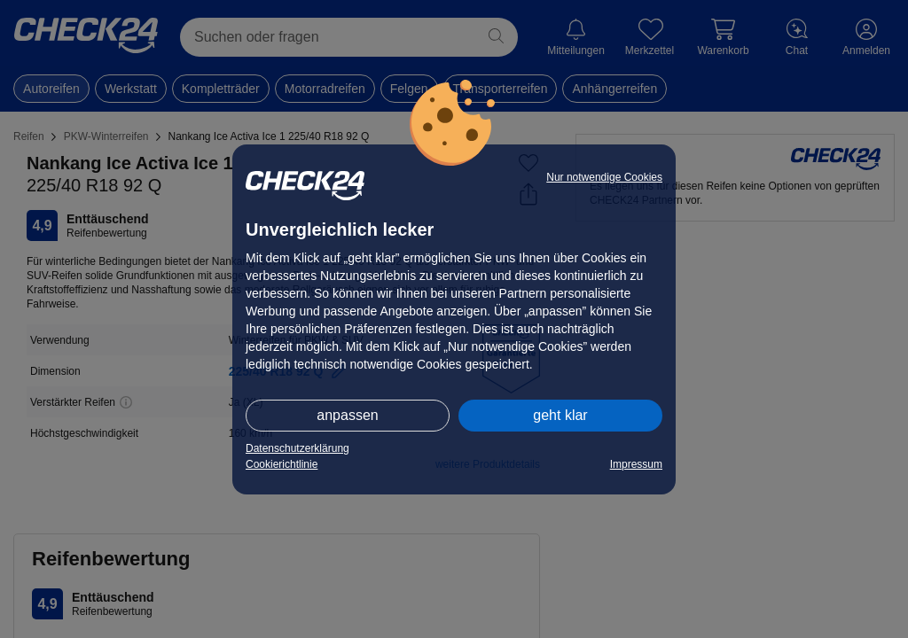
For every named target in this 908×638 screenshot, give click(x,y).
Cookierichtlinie (281, 464)
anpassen (347, 415)
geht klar (560, 415)
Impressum (636, 464)
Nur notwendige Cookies (604, 177)
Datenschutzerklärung (297, 448)
